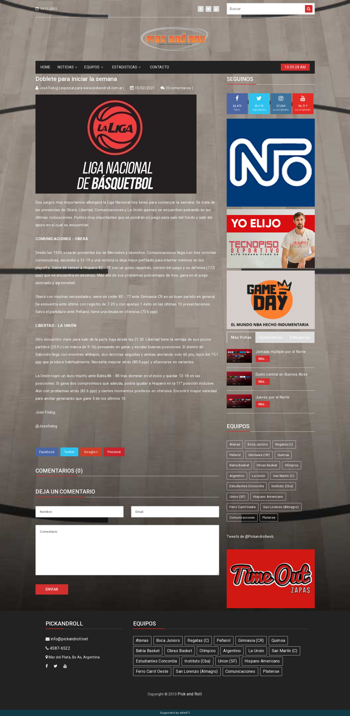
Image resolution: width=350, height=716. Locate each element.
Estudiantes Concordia (246, 486)
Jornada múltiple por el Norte (281, 351)
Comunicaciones (242, 517)
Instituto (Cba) (282, 486)
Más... (262, 359)
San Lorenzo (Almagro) (281, 507)
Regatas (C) (284, 444)
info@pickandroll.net (67, 639)
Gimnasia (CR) (259, 455)
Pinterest (114, 452)
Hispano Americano (268, 497)
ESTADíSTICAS (126, 67)
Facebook (47, 452)
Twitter (69, 452)
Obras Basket (267, 465)
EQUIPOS (93, 67)
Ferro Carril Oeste (242, 507)
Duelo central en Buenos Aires (282, 374)
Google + (91, 452)
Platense (268, 517)
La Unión (258, 476)
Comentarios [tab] (270, 337)
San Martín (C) (283, 476)
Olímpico (291, 465)
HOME (46, 67)
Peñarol (235, 455)
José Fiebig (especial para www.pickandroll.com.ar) (82, 88)
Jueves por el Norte (273, 397)
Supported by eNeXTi (175, 712)
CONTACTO (159, 67)
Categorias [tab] (300, 337)
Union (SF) (237, 497)
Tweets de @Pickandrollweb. (251, 536)
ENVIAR (52, 589)
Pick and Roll (190, 694)
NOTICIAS (67, 67)
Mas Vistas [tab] (241, 337)
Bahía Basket (239, 465)
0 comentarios (179, 88)
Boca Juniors (258, 444)
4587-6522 (58, 648)
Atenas (234, 444)
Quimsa (283, 455)
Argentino (237, 476)
